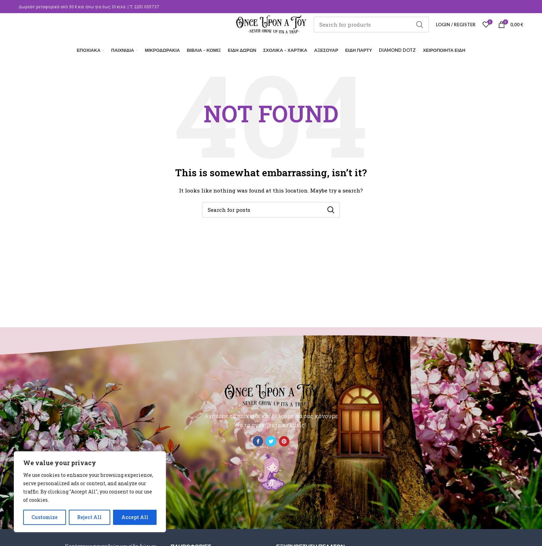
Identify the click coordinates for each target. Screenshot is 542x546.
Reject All (89, 517)
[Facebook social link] (258, 439)
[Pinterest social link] (284, 439)
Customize (44, 517)
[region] (90, 491)
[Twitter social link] (271, 439)
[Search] (379, 29)
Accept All (134, 517)
